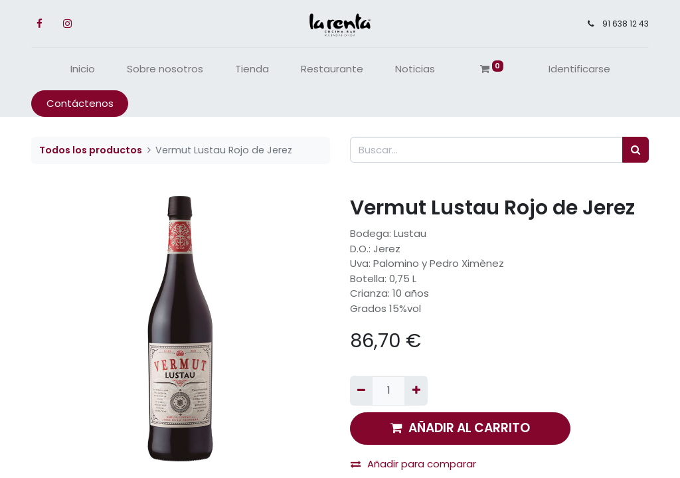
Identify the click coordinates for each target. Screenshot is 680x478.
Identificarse (579, 69)
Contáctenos (80, 103)
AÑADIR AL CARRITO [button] (460, 428)
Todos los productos (90, 150)
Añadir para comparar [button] (413, 464)
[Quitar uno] (361, 391)
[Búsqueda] (635, 150)
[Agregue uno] (415, 391)
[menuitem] (82, 69)
